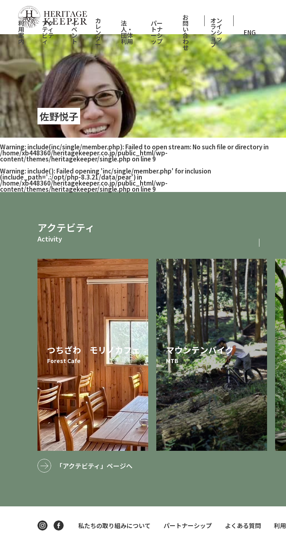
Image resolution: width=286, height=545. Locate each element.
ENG (250, 32)
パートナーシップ (157, 32)
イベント (74, 32)
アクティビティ (48, 32)
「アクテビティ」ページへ (94, 466)
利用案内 (21, 32)
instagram (42, 525)
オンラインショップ (216, 32)
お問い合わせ (185, 32)
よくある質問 (243, 525)
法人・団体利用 (127, 32)
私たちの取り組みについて (114, 525)
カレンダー (98, 32)
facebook (59, 525)
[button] (272, 243)
